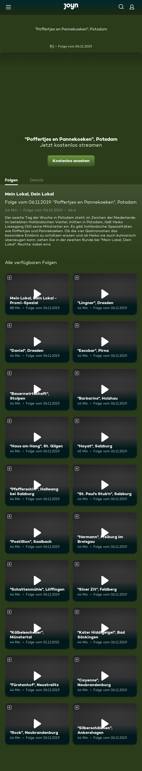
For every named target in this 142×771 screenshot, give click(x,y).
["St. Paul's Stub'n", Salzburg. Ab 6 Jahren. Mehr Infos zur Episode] (104, 485)
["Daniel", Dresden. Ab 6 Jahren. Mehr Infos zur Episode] (37, 342)
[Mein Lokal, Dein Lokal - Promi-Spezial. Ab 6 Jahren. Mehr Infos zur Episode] (37, 294)
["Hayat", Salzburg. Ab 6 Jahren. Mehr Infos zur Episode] (104, 437)
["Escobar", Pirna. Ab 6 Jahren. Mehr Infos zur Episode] (104, 342)
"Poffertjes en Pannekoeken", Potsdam (71, 29)
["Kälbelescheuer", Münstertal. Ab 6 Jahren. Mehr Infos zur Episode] (37, 628)
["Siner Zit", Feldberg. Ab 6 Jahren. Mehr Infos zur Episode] (104, 581)
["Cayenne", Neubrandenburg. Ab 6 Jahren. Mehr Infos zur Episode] (104, 676)
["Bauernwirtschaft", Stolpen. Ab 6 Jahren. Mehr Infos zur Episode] (37, 389)
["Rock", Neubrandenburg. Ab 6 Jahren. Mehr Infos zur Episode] (37, 724)
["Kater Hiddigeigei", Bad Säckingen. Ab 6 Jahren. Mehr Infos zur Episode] (104, 628)
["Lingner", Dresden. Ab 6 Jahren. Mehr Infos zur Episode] (104, 294)
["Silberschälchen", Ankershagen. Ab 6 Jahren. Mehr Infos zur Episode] (104, 724)
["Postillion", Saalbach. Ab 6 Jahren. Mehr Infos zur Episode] (37, 533)
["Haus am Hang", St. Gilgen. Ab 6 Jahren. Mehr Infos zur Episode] (37, 437)
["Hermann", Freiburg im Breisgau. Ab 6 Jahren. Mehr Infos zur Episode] (104, 533)
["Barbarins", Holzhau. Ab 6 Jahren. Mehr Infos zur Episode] (104, 389)
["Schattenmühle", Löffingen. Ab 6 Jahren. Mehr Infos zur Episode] (37, 581)
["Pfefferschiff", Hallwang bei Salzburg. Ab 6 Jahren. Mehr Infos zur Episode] (37, 485)
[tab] (12, 180)
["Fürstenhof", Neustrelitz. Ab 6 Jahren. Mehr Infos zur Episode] (37, 676)
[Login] (131, 6)
